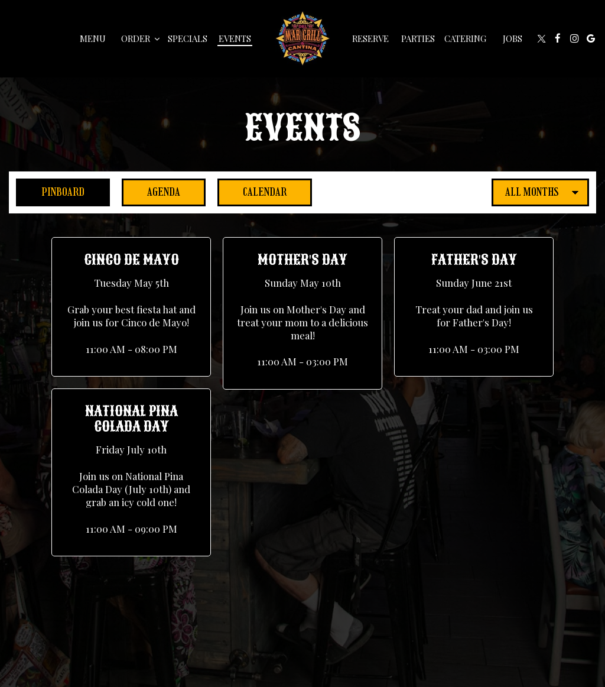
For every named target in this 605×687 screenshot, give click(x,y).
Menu (93, 38)
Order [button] (140, 38)
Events (235, 38)
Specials (187, 38)
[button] (131, 307)
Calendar (252, 192)
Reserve (370, 38)
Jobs (512, 38)
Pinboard (50, 192)
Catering (465, 38)
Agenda (151, 192)
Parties (418, 38)
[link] (302, 38)
